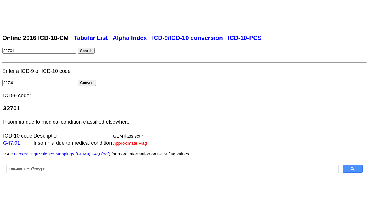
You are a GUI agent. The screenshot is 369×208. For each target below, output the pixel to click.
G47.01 (11, 143)
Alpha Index (129, 37)
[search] (172, 169)
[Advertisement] (107, 15)
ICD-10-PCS (244, 37)
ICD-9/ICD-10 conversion (187, 37)
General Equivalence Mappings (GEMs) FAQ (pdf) (62, 153)
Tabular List (91, 37)
